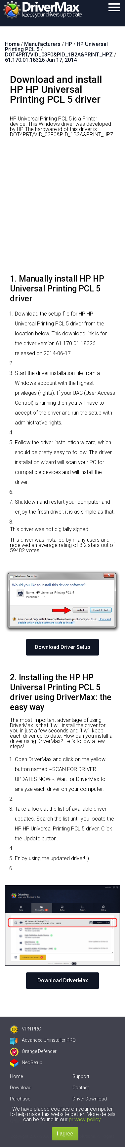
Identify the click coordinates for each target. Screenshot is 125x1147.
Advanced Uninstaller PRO (43, 1040)
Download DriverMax (62, 980)
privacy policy (85, 1119)
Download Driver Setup (62, 647)
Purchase (20, 1098)
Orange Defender (33, 1051)
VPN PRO (25, 1029)
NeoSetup (26, 1062)
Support (80, 1076)
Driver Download (89, 1098)
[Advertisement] (62, 208)
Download (20, 1087)
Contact (80, 1087)
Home (16, 1076)
